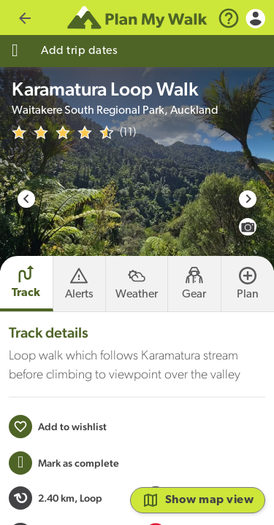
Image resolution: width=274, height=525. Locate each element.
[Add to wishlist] (58, 426)
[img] (63, 132)
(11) (128, 133)
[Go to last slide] (26, 199)
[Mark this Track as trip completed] (64, 463)
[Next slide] (247, 199)
